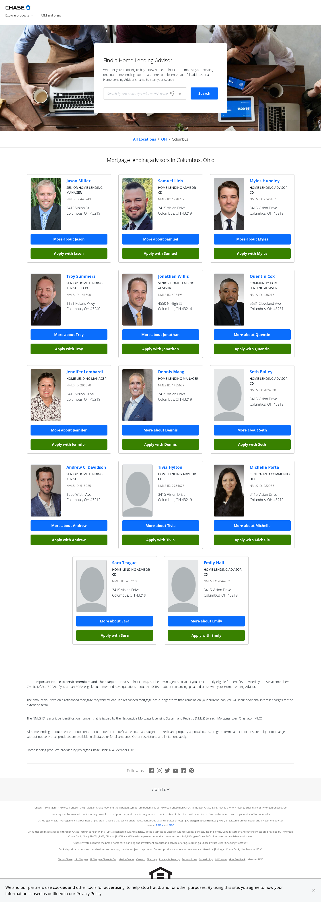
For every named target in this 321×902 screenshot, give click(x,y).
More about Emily (206, 621)
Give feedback (237, 859)
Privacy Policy (88, 893)
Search (204, 93)
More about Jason (69, 239)
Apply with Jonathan (160, 348)
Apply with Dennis (160, 444)
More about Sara (115, 621)
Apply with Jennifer (69, 444)
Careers (140, 859)
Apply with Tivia (160, 539)
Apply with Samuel (160, 253)
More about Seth (252, 430)
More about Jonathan (160, 334)
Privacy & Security (169, 859)
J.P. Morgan (81, 859)
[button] (314, 890)
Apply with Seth (252, 444)
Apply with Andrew (69, 539)
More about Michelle (252, 525)
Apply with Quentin (252, 348)
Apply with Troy (69, 348)
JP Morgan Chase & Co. (103, 859)
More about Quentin (252, 334)
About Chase (65, 859)
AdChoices (221, 859)
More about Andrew (69, 525)
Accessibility (206, 859)
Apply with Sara (115, 635)
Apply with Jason (69, 253)
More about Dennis (161, 430)
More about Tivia (161, 525)
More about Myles (252, 239)
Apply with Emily (206, 635)
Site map (152, 859)
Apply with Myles (252, 253)
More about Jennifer (69, 430)
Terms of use (189, 859)
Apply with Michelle (252, 539)
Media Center (126, 859)
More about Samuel (160, 239)
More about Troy (69, 334)
